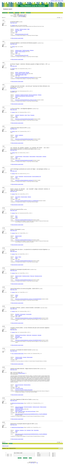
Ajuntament (29, 430)
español (56, 0)
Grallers (16, 295)
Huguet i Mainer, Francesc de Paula (21, 73)
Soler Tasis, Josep (18, 30)
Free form (61, 448)
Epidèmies (17, 430)
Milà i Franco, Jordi (13, 22)
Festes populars (26, 156)
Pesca (29, 115)
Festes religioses (32, 156)
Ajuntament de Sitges (19, 388)
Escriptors (17, 29)
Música (16, 256)
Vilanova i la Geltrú (18, 358)
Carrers (16, 176)
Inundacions (21, 135)
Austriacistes (21, 176)
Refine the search (22, 15)
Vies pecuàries (28, 314)
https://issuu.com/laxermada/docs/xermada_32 (23, 279)
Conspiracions (34, 335)
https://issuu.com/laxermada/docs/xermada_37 (23, 239)
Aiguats (16, 135)
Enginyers (17, 407)
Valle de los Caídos (18, 410)
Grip (25, 430)
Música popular (39, 156)
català (62, 0)
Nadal (28, 29)
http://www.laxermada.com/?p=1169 (21, 34)
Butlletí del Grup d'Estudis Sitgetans (18, 403)
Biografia (27, 72)
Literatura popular (18, 50)
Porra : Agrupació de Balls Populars (18, 353)
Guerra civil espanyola (19, 384)
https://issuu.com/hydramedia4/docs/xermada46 (23, 160)
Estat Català (17, 336)
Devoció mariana (24, 196)
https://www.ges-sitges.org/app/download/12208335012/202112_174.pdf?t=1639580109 (31, 414)
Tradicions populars (23, 29)
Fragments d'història (21, 373)
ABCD (34, 462)
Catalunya (20, 315)
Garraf (21, 337)
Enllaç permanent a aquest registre (17, 38)
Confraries (44, 156)
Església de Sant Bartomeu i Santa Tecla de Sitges (24, 96)
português (52, 0)
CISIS (31, 462)
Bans (32, 430)
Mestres (16, 72)
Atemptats (39, 335)
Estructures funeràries (28, 406)
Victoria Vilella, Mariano (19, 409)
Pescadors (32, 115)
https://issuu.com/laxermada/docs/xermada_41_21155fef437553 (26, 200)
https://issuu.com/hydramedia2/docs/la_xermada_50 (24, 77)
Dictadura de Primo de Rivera (20, 335)
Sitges (16, 31)
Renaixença (22, 115)
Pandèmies (22, 430)
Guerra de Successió (27, 176)
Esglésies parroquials (24, 94)
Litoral (26, 115)
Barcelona (17, 337)
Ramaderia (17, 314)
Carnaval (24, 357)
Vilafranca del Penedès (19, 74)
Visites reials (29, 335)
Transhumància (22, 314)
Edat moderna (17, 196)
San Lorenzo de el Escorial (30, 411)
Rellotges (39, 94)
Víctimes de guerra (36, 406)
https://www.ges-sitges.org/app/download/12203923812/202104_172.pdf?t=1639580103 (31, 434)
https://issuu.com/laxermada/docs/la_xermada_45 (24, 180)
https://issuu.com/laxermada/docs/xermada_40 (23, 219)
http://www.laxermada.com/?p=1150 (21, 55)
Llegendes (17, 115)
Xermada (13, 25)
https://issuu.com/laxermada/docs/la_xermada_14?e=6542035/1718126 (28, 318)
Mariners (29, 196)
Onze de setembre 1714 (36, 176)
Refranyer (32, 50)
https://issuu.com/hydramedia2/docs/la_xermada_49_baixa (25, 99)
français (59, 0)
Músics (20, 256)
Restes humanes (43, 406)
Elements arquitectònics (33, 94)
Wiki (37, 462)
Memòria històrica (27, 384)
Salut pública (36, 430)
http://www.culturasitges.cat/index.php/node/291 (23, 389)
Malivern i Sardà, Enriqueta (20, 51)
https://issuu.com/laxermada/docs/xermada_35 (23, 260)
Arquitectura (17, 94)
